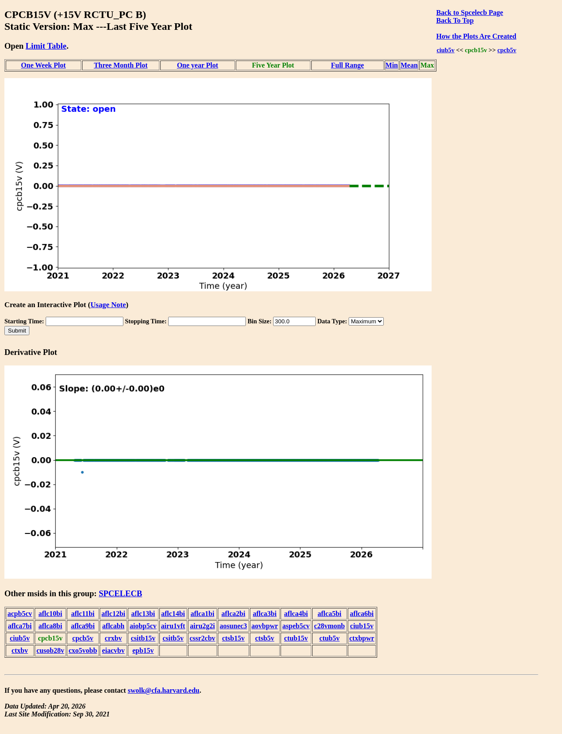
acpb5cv (19, 613)
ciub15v (361, 626)
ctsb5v (264, 638)
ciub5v (445, 50)
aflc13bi (143, 613)
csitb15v (143, 638)
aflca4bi (296, 613)
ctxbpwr (362, 638)
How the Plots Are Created (476, 36)
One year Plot (197, 65)
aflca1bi (202, 613)
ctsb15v (233, 638)
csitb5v (173, 638)
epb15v (143, 650)
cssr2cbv (203, 638)
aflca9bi (82, 626)
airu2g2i (202, 626)
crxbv (113, 638)
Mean (409, 65)
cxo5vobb (82, 650)
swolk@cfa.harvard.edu (163, 690)
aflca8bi (50, 626)
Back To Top (455, 20)
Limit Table (45, 45)
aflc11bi (82, 613)
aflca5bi (329, 613)
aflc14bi (173, 613)
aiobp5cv (143, 626)
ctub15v (296, 638)
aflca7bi (20, 626)
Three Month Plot (121, 65)
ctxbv (19, 650)
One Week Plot (43, 65)
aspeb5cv (296, 626)
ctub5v (329, 638)
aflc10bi (50, 613)
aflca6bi (362, 613)
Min (391, 65)
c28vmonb (329, 626)
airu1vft (173, 626)
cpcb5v (506, 50)
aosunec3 (233, 626)
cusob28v (50, 650)
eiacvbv (113, 650)
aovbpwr (265, 626)
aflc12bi (113, 613)
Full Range (347, 65)
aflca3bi (265, 613)
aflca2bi (233, 613)
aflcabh (113, 626)
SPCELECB (120, 593)
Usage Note (108, 305)
